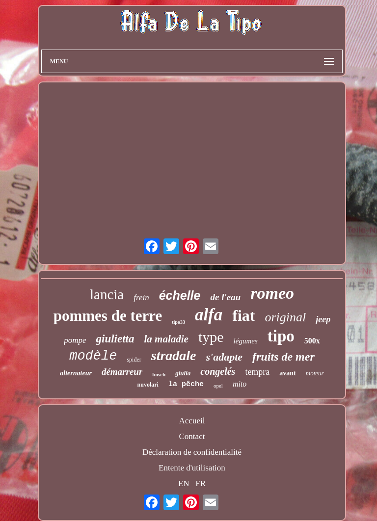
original (285, 317)
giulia (182, 373)
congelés (217, 371)
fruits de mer (283, 356)
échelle (180, 295)
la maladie (166, 339)
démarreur (122, 371)
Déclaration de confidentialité (192, 452)
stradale (173, 355)
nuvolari (148, 384)
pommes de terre (108, 315)
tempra (257, 372)
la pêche (186, 384)
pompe (75, 340)
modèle (93, 356)
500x (312, 341)
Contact (192, 436)
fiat (243, 315)
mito (239, 384)
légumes (246, 341)
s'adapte (224, 357)
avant (287, 373)
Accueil (192, 420)
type (211, 337)
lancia (107, 294)
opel (218, 386)
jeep (323, 319)
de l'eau (225, 297)
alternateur (76, 373)
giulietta (115, 339)
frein (141, 297)
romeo (272, 293)
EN (183, 483)
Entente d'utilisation (192, 467)
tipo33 (178, 322)
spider (134, 359)
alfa (208, 314)
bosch (158, 374)
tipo (281, 336)
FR (200, 483)
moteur (315, 373)
